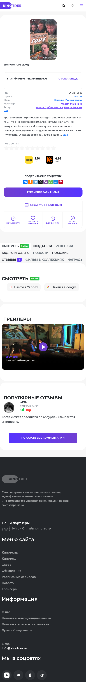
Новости (8, 583)
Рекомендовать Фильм (43, 192)
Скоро (6, 564)
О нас (6, 612)
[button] (81, 5)
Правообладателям (17, 630)
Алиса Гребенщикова (49, 107)
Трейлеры (9, 589)
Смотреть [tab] (15, 246)
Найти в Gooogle (61, 287)
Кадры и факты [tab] (15, 253)
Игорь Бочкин (73, 107)
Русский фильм (74, 100)
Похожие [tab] (60, 253)
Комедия (59, 100)
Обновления (11, 570)
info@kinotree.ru (14, 648)
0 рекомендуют (69, 78)
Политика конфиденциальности (26, 618)
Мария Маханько (71, 103)
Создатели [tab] (42, 246)
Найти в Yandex (24, 287)
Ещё (6, 110)
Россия (78, 96)
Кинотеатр (10, 552)
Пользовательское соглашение (25, 624)
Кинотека (9, 558)
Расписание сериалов (19, 577)
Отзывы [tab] (12, 260)
